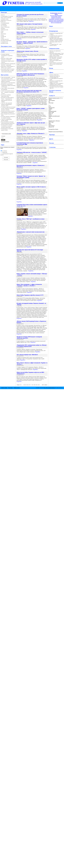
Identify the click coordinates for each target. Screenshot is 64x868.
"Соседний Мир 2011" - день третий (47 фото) (55, 45)
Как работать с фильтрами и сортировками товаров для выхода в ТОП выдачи (8, 85)
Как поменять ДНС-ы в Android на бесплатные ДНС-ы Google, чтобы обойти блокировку (7, 70)
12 (38, 384)
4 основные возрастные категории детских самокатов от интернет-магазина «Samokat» (8, 108)
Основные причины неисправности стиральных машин (7, 55)
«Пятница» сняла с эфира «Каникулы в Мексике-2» (31, 133)
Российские (4, 150)
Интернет (3, 28)
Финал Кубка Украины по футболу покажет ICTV (30, 295)
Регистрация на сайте (6, 133)
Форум (2, 37)
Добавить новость (17, 387)
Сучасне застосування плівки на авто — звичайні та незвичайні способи (7, 92)
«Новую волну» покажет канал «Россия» (27, 51)
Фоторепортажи (53, 31)
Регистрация (10, 387)
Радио (2, 31)
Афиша (51, 72)
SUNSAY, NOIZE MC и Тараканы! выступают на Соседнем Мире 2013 (55, 76)
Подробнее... (31, 21)
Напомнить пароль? (5, 141)
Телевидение (3, 24)
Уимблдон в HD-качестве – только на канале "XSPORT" (32, 152)
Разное (2, 35)
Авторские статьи (4, 19)
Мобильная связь (4, 29)
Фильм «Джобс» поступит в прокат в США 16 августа (31, 186)
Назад (18, 384)
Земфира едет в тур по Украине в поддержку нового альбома (56, 84)
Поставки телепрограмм (6, 40)
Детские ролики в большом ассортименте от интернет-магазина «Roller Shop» (6, 126)
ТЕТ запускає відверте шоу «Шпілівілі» (27, 354)
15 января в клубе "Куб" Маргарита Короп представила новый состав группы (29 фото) (56, 38)
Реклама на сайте (4, 43)
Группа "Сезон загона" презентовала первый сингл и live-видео (56, 60)
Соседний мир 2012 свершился (56, 35)
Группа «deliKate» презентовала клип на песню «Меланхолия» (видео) (56, 64)
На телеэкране (4, 25)
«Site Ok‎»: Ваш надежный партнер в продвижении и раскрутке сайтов (6, 104)
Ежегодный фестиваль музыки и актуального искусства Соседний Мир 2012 (56, 87)
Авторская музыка (54, 48)
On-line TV (52, 95)
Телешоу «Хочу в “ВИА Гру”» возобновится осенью (30, 219)
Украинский (4, 152)
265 (43, 384)
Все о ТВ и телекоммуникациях (49, 387)
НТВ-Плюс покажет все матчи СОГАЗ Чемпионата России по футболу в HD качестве (30, 74)
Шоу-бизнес (3, 33)
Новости (3, 14)
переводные (11, 50)
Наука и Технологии (5, 27)
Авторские (4, 50)
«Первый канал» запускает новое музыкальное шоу (30, 232)
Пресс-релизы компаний (6, 17)
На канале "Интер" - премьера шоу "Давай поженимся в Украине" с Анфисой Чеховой (32, 42)
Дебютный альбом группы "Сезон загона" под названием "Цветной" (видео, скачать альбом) (57, 54)
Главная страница (4, 387)
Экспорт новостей (5, 39)
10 (34, 384)
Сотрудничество (4, 41)
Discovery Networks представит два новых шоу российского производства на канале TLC (29, 91)
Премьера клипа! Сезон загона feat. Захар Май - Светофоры (56, 57)
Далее (46, 384)
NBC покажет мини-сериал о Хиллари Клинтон (29, 24)
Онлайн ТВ (3, 36)
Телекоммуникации (5, 23)
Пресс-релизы (4, 74)
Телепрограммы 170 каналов (7, 16)
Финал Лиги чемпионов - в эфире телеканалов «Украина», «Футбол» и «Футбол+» (29, 285)
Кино (2, 32)
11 (36, 384)
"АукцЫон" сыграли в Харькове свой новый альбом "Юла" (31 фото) (56, 42)
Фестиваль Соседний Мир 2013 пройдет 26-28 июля (56, 81)
